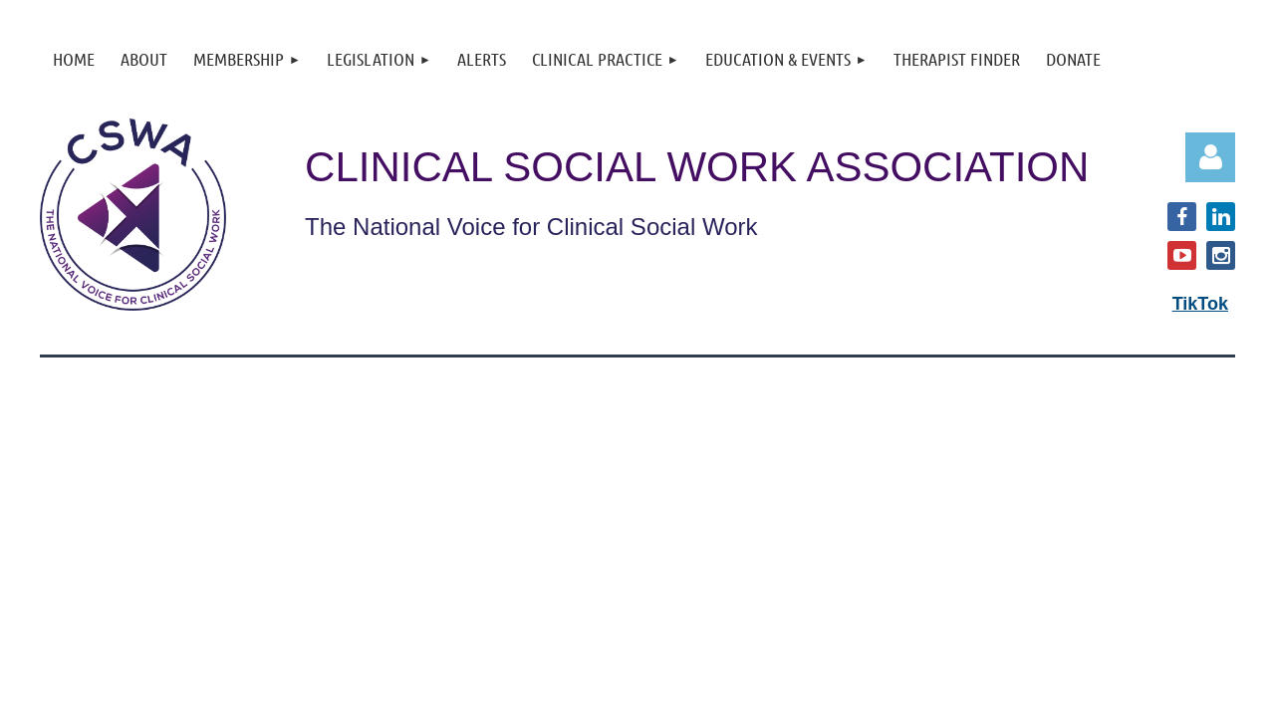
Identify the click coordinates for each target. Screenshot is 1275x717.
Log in (1210, 157)
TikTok (1200, 304)
